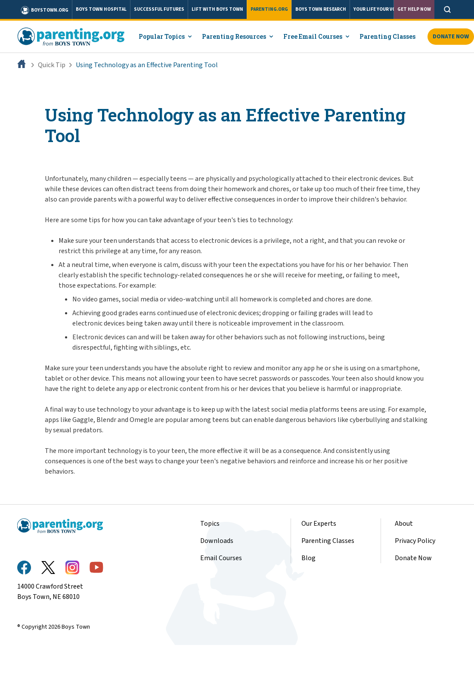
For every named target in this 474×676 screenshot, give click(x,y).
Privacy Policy (415, 541)
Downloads (216, 541)
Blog (308, 558)
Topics (210, 523)
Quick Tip (51, 65)
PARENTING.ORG (269, 9)
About (404, 523)
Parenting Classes (327, 541)
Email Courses (221, 558)
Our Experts (318, 523)
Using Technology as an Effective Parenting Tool (147, 65)
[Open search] (447, 9)
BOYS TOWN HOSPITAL (101, 9)
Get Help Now (414, 9)
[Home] (22, 65)
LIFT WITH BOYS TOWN (217, 9)
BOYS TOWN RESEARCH (320, 9)
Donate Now (413, 558)
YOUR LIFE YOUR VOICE (378, 9)
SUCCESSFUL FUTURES (159, 9)
